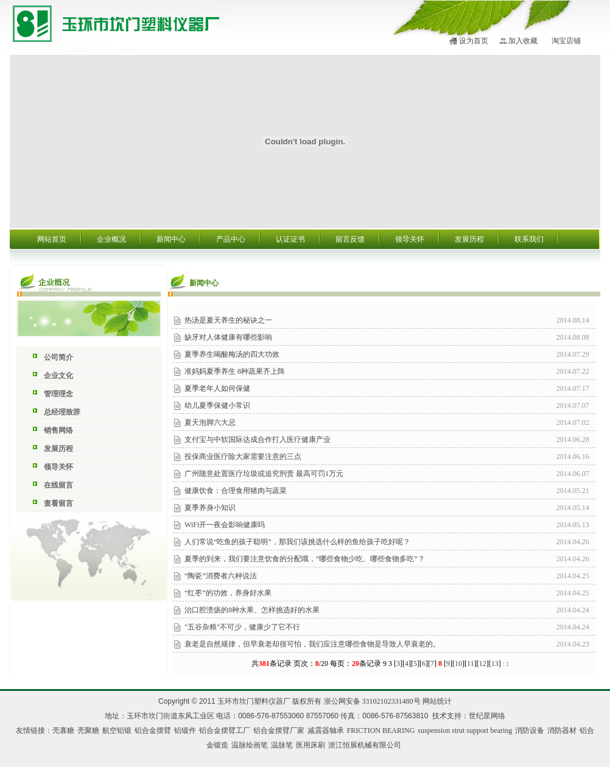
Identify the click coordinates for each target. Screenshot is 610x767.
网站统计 (437, 701)
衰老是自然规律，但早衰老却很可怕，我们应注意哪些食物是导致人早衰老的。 (312, 644)
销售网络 (58, 430)
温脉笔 (282, 745)
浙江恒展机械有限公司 (364, 745)
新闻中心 (171, 239)
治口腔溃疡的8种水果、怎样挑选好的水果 (252, 610)
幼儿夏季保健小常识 (217, 405)
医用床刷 (310, 745)
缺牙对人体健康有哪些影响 (228, 337)
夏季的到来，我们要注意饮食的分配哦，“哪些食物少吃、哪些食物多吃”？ (304, 559)
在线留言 (58, 485)
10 (458, 663)
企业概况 (111, 239)
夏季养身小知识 (210, 507)
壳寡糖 (63, 730)
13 (495, 663)
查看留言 (58, 503)
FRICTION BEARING (381, 730)
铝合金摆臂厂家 (278, 730)
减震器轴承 (325, 730)
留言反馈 (350, 239)
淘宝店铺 (566, 41)
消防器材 (562, 730)
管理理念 (58, 394)
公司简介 (58, 357)
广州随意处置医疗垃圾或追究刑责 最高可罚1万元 (263, 473)
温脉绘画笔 (249, 745)
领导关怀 (409, 239)
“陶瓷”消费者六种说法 (220, 576)
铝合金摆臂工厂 (224, 730)
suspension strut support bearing (465, 730)
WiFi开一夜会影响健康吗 (224, 524)
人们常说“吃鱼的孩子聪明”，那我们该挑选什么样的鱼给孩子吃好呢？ (297, 542)
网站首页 (51, 239)
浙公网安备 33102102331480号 (372, 701)
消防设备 (529, 730)
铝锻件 (185, 730)
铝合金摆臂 (153, 730)
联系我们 (529, 239)
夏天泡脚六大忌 (210, 422)
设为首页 (473, 41)
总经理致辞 (62, 412)
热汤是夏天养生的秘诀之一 (228, 320)
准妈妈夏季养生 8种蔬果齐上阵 (234, 371)
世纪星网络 (487, 716)
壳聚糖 (88, 730)
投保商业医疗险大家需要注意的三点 (242, 456)
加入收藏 (523, 41)
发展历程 (469, 239)
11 (470, 663)
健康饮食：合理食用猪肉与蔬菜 (235, 490)
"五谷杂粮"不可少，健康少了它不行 (242, 627)
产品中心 (230, 239)
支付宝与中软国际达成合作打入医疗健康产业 (257, 439)
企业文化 (58, 375)
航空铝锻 (116, 730)
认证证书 (290, 239)
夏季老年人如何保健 (217, 388)
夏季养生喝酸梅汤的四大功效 (231, 354)
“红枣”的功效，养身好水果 (228, 593)
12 (482, 663)
